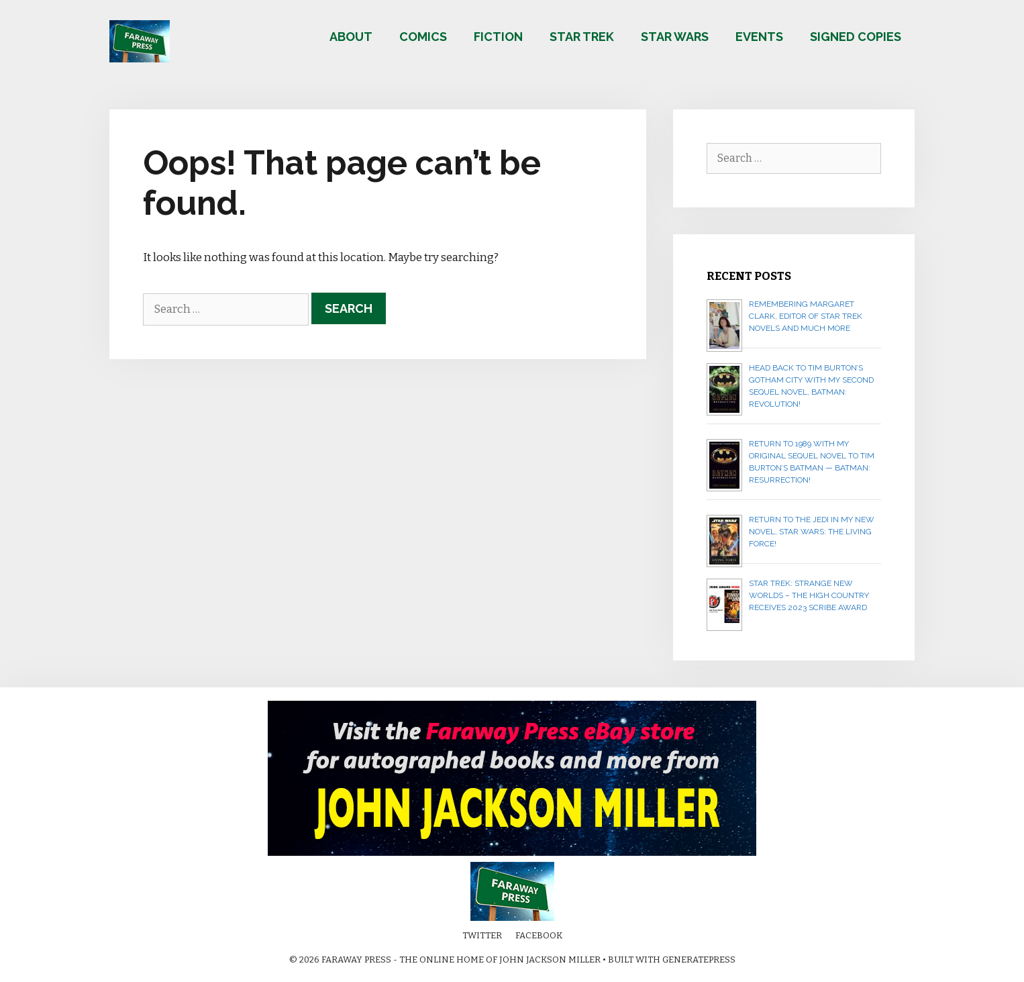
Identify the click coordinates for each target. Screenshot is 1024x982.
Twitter (482, 935)
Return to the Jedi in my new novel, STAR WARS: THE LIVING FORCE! (811, 531)
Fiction (498, 37)
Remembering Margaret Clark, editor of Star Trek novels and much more (805, 316)
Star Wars (675, 37)
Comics (423, 37)
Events (759, 37)
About (350, 37)
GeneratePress (698, 959)
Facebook (538, 935)
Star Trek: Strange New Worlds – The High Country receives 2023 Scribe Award (809, 595)
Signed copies (855, 37)
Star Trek (582, 37)
